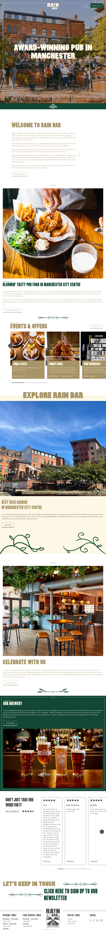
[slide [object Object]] (6, 97)
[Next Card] (91, 346)
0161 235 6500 (93, 94)
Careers (70, 919)
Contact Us (71, 923)
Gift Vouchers (72, 921)
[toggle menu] (86, 5)
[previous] (6, 230)
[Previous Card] (10, 346)
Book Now (96, 5)
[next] (5, 98)
